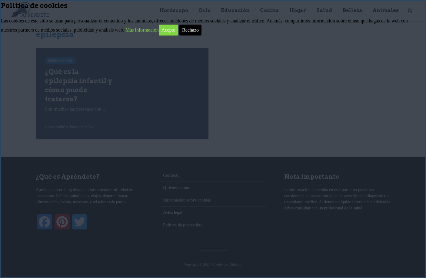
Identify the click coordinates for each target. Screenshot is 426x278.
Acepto (168, 29)
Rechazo (190, 29)
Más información (142, 29)
